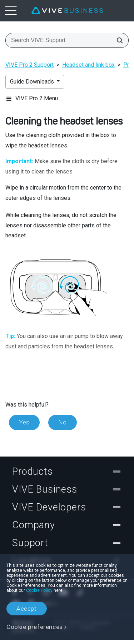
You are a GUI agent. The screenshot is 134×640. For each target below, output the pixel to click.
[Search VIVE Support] (117, 40)
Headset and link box (88, 64)
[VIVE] (67, 10)
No (62, 422)
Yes (24, 422)
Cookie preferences (34, 626)
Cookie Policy (39, 590)
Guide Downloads (32, 81)
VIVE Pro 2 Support (29, 64)
